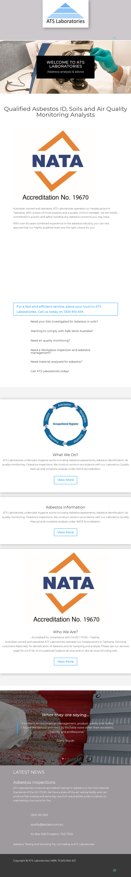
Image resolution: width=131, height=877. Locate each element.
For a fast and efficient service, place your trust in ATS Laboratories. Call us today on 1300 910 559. (59, 309)
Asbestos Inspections (34, 782)
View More (65, 480)
